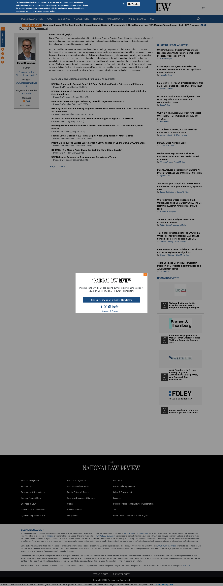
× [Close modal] (145, 275)
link (113, 306)
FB (102, 306)
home (116, 306)
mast (109, 306)
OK (123, 4)
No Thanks (133, 4)
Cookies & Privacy (110, 311)
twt (105, 307)
